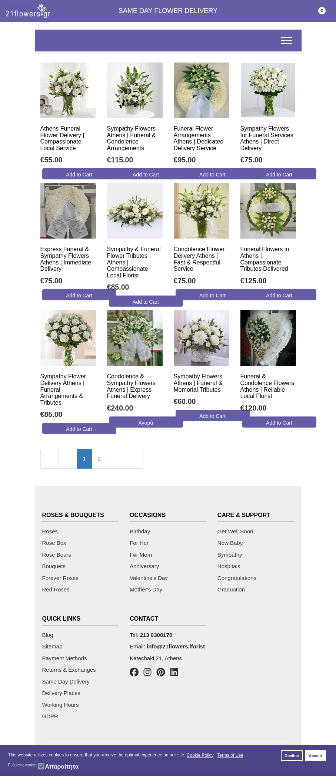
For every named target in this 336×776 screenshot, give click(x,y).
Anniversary (144, 566)
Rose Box (54, 543)
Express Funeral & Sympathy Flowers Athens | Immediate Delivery (66, 259)
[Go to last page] (134, 459)
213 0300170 (156, 635)
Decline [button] (292, 755)
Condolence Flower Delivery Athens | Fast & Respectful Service (199, 259)
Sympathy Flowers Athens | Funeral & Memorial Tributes (198, 382)
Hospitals (228, 566)
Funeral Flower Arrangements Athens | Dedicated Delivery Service (199, 138)
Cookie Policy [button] (200, 755)
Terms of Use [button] (230, 755)
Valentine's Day (149, 578)
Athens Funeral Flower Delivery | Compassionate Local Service (62, 138)
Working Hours (60, 705)
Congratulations (236, 578)
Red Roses (56, 589)
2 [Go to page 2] (99, 459)
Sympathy (229, 554)
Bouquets (54, 566)
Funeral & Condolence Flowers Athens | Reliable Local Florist (267, 386)
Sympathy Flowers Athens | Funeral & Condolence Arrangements (131, 138)
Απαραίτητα (62, 767)
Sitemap (52, 646)
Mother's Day (146, 589)
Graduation (231, 589)
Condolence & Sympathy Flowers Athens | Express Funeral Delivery (131, 386)
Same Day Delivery (66, 681)
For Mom (141, 554)
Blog (47, 635)
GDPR (50, 716)
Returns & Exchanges (69, 670)
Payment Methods (64, 658)
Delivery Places (61, 693)
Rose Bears (56, 554)
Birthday (140, 531)
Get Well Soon (235, 531)
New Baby (230, 543)
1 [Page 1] (84, 459)
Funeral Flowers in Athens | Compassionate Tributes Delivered (264, 259)
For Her (139, 543)
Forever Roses (60, 578)
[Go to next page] (116, 459)
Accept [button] (315, 755)
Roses (50, 531)
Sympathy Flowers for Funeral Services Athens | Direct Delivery (266, 138)
